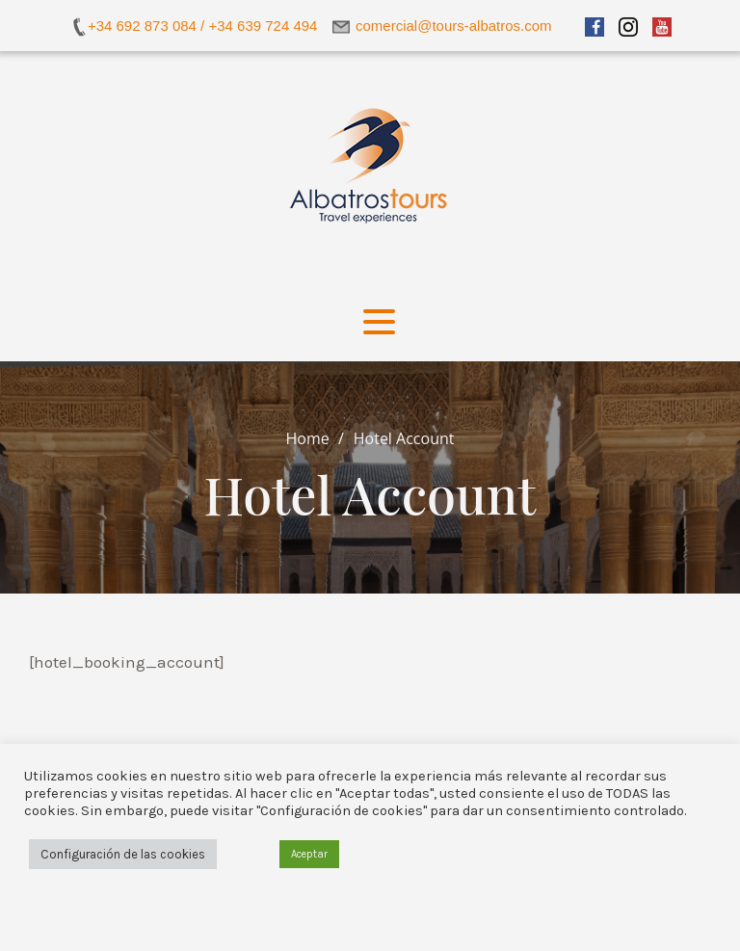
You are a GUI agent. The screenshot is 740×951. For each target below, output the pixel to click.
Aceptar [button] (309, 854)
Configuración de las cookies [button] (122, 854)
